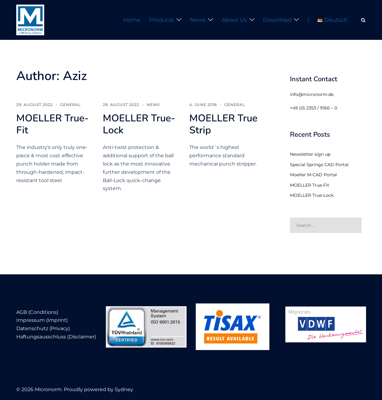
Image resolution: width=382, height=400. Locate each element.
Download (277, 20)
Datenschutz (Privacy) (43, 328)
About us (234, 20)
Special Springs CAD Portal (319, 164)
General (70, 104)
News (198, 20)
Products (161, 20)
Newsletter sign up (310, 154)
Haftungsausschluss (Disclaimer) (56, 337)
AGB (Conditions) (37, 312)
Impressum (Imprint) (42, 320)
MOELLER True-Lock (139, 124)
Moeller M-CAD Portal (313, 174)
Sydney (124, 389)
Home (132, 20)
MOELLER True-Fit (52, 124)
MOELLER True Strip (223, 124)
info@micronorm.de (312, 94)
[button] (363, 20)
